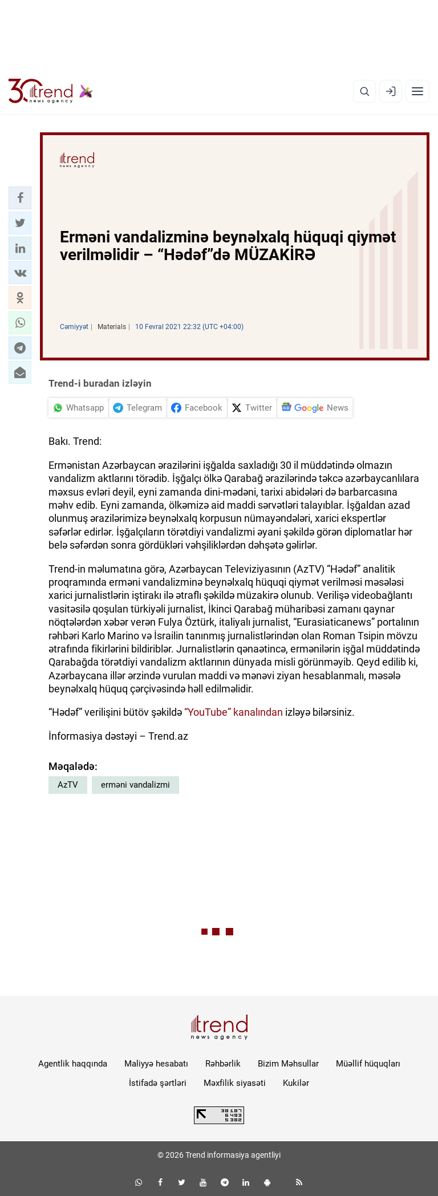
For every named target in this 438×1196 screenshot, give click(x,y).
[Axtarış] (364, 91)
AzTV (68, 785)
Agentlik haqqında (72, 1064)
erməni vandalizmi (135, 785)
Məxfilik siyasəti (235, 1083)
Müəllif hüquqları (368, 1064)
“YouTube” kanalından (233, 712)
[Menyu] (417, 91)
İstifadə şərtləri (157, 1083)
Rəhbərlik (223, 1064)
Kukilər (296, 1083)
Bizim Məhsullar (288, 1064)
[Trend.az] (51, 91)
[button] (20, 197)
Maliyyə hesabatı (156, 1064)
